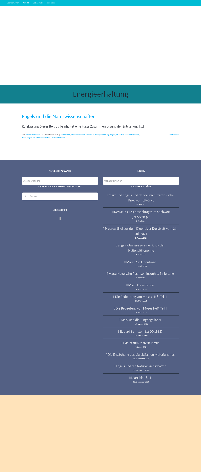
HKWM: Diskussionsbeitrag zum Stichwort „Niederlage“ (141, 214)
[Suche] (26, 196)
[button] (29, 64)
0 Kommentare (58, 137)
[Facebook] (60, 218)
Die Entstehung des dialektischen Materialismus (141, 354)
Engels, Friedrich (117, 134)
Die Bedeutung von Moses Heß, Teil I (141, 308)
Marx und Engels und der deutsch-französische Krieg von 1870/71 (141, 197)
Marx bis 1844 (141, 378)
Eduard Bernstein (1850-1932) (141, 331)
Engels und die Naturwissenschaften (58, 116)
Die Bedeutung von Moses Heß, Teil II (141, 297)
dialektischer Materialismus (82, 134)
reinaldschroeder (33, 134)
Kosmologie (27, 137)
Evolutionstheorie (132, 134)
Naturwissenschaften (41, 137)
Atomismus (65, 134)
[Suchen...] (60, 196)
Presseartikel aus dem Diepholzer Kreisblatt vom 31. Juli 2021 (141, 231)
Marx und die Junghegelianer (141, 320)
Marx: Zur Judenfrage (141, 262)
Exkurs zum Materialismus (141, 343)
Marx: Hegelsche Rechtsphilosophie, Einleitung (141, 273)
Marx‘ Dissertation (141, 285)
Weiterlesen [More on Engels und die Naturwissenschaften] (174, 134)
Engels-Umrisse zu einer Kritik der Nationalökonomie (141, 248)
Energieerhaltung (102, 134)
